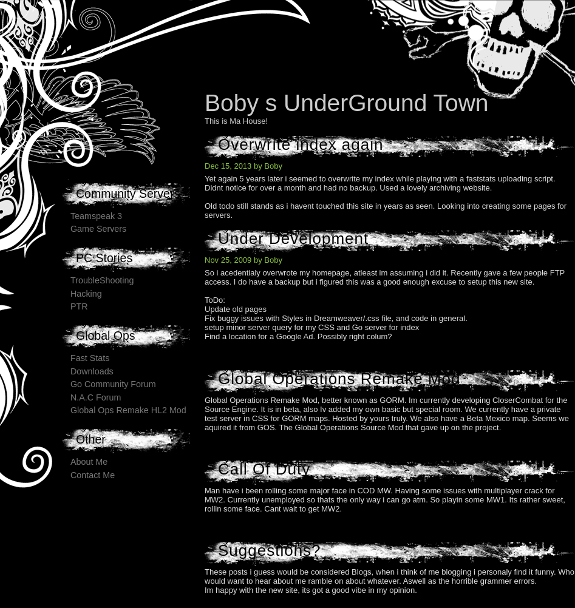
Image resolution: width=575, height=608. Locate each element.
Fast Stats (89, 358)
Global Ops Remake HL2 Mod (128, 410)
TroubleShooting (102, 280)
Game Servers (98, 229)
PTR (79, 306)
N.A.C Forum (95, 397)
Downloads (92, 371)
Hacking (86, 294)
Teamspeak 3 (96, 216)
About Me (88, 462)
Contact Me (92, 475)
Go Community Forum (113, 384)
